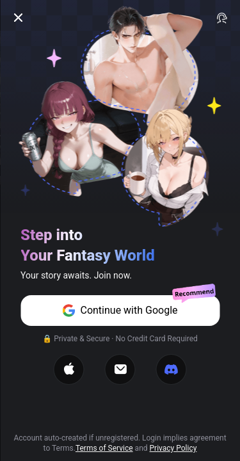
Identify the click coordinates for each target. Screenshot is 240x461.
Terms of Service (104, 448)
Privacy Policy (173, 448)
